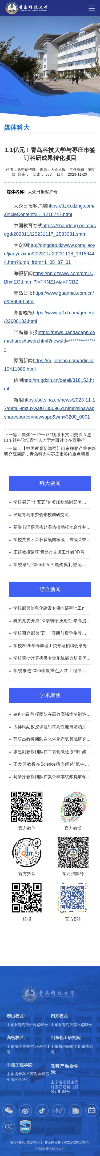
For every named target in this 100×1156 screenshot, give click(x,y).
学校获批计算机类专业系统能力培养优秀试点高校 (52, 659)
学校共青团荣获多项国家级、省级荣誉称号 (52, 540)
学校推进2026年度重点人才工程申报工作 (52, 671)
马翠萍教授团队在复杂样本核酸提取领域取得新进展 (52, 777)
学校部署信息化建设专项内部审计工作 (49, 608)
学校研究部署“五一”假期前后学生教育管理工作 (52, 634)
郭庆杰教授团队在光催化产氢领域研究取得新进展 (52, 740)
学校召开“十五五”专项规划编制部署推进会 (52, 503)
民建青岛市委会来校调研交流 (41, 514)
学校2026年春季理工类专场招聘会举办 (50, 645)
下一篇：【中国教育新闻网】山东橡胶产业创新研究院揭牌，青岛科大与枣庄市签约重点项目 (50, 451)
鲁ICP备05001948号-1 (26, 1142)
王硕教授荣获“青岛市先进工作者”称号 (49, 552)
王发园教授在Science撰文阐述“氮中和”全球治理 (52, 765)
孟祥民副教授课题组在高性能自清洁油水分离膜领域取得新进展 (52, 727)
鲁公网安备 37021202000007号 (67, 1142)
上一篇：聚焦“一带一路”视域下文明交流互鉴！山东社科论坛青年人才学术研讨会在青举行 (50, 437)
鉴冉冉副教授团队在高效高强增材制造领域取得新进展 (52, 715)
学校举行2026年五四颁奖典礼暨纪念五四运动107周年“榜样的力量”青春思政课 (52, 565)
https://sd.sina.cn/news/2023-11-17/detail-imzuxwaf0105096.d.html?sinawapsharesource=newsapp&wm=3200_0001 (49, 408)
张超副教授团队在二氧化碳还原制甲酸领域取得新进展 (52, 752)
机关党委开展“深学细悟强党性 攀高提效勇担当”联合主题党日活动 (52, 621)
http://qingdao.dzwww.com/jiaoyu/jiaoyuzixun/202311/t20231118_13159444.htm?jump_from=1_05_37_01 (49, 254)
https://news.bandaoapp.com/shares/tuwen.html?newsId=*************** (49, 341)
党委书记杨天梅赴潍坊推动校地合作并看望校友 (52, 528)
